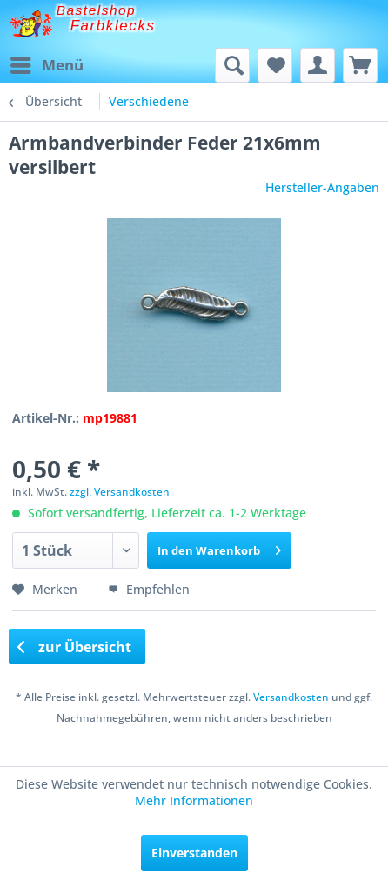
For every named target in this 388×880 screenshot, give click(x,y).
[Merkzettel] (275, 65)
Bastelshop (97, 10)
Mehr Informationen (194, 800)
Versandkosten (291, 697)
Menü (47, 63)
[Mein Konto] (317, 65)
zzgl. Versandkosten (120, 491)
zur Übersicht (74, 647)
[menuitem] (46, 65)
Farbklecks (113, 25)
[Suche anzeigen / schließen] (232, 65)
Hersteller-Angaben (322, 187)
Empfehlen (149, 589)
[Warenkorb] (360, 65)
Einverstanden (194, 852)
